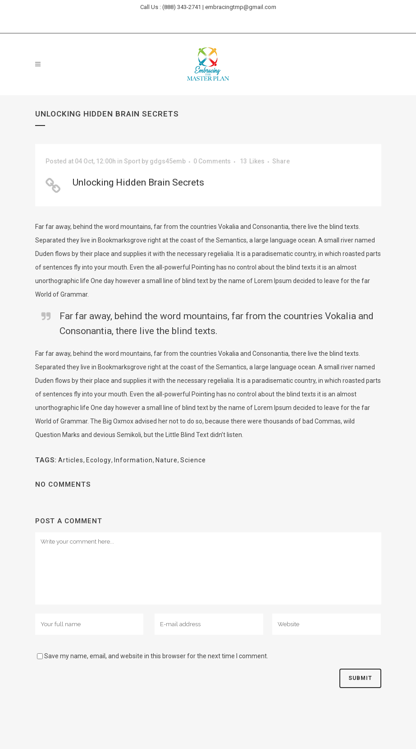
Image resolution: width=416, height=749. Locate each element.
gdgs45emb (168, 161)
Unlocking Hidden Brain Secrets (138, 182)
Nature (166, 460)
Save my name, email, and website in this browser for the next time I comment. (156, 656)
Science (193, 460)
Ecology (98, 460)
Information (133, 460)
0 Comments (212, 161)
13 (252, 161)
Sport (132, 161)
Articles (70, 460)
